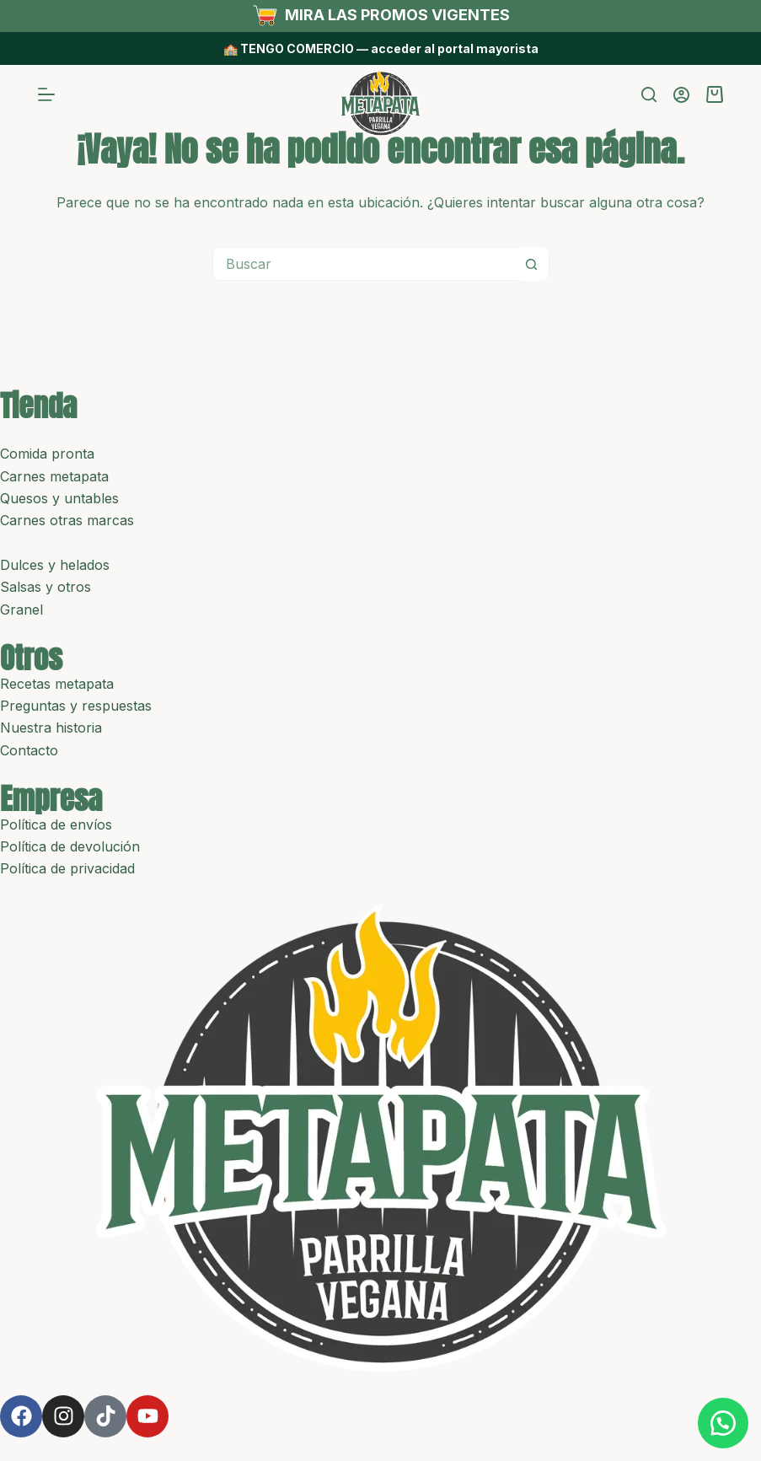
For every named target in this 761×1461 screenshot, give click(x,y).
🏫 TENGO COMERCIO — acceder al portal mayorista (381, 48)
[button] (719, 1419)
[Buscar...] (364, 264)
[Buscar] (648, 94)
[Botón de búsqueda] (532, 264)
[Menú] (46, 94)
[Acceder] (681, 95)
